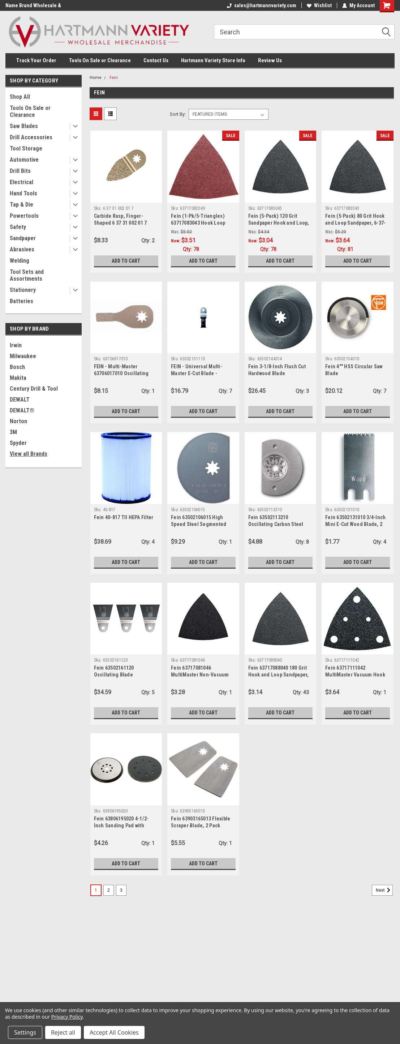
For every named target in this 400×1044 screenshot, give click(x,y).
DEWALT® (22, 410)
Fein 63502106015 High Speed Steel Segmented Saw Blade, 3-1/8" (198, 524)
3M (13, 432)
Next (384, 890)
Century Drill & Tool (34, 388)
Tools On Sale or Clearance (100, 60)
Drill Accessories (31, 137)
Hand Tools (23, 193)
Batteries (21, 301)
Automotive (24, 159)
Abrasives (22, 249)
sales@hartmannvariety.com (261, 5)
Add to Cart (126, 261)
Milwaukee (23, 356)
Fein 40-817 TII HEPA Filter (124, 517)
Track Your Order (36, 60)
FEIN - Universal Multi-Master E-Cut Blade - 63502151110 (196, 373)
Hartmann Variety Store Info (213, 60)
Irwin (16, 345)
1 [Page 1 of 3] (96, 890)
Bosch (17, 367)
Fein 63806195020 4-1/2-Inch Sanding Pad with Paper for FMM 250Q (121, 825)
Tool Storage (26, 148)
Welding (19, 260)
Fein (113, 77)
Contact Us (155, 60)
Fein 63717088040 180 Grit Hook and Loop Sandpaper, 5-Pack (278, 674)
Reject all (63, 1032)
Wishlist (319, 5)
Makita (18, 377)
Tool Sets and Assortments (27, 275)
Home (96, 77)
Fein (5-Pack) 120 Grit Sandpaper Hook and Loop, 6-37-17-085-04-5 (278, 223)
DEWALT (20, 399)
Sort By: (178, 114)
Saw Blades (24, 126)
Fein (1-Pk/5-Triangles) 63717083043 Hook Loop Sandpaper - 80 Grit (198, 223)
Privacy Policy (67, 1016)
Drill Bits (20, 170)
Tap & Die (21, 204)
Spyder (18, 443)
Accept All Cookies (114, 1032)
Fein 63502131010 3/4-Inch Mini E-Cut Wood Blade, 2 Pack (355, 524)
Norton (18, 421)
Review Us (270, 60)
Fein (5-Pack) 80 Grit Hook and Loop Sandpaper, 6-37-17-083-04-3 (355, 223)
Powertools (24, 215)
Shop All (20, 96)
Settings (25, 1032)
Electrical (21, 182)
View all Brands (28, 453)
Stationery (23, 290)
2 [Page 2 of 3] (108, 890)
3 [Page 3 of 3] (121, 890)
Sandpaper (23, 238)
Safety (18, 227)
